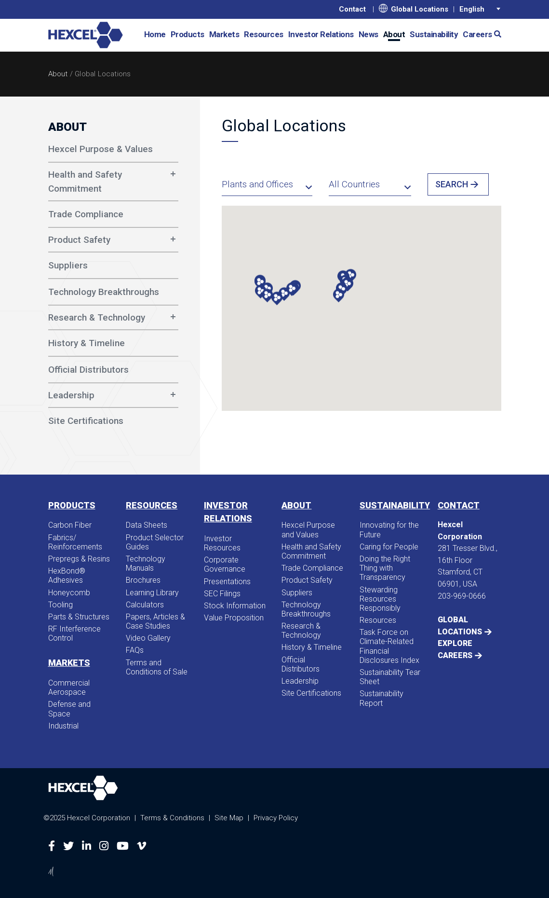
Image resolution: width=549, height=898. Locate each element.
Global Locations (413, 9)
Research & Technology (96, 317)
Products (187, 34)
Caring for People (389, 546)
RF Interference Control (74, 633)
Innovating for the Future (389, 529)
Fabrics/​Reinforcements (75, 542)
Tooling (60, 604)
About (394, 34)
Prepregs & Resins (79, 558)
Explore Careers (455, 649)
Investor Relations (321, 34)
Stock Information (235, 605)
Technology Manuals (145, 563)
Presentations (227, 581)
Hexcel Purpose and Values (308, 529)
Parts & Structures (78, 616)
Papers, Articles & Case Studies (155, 621)
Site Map (228, 818)
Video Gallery (148, 638)
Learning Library (152, 592)
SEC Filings (222, 593)
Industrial (63, 725)
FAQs (135, 650)
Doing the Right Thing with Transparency (385, 568)
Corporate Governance (224, 564)
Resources (263, 34)
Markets (224, 34)
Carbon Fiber (70, 525)
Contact (352, 9)
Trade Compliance (312, 568)
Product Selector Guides (155, 542)
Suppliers (296, 592)
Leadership (71, 395)
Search (451, 184)
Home (155, 34)
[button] (494, 33)
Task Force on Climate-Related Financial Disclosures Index (389, 646)
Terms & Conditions (172, 818)
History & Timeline (311, 647)
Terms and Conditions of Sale (156, 667)
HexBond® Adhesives (66, 575)
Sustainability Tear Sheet (390, 677)
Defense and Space (69, 709)
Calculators (145, 604)
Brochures (143, 580)
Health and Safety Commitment (85, 181)
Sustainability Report (381, 698)
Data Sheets (146, 525)
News (368, 34)
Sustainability (434, 34)
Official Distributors (300, 664)
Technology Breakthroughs (306, 609)
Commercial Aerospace (69, 687)
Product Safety (79, 239)
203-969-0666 (462, 596)
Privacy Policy (276, 818)
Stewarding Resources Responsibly (380, 599)
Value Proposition (234, 617)
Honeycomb (69, 592)
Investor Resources (222, 543)
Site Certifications (311, 693)
